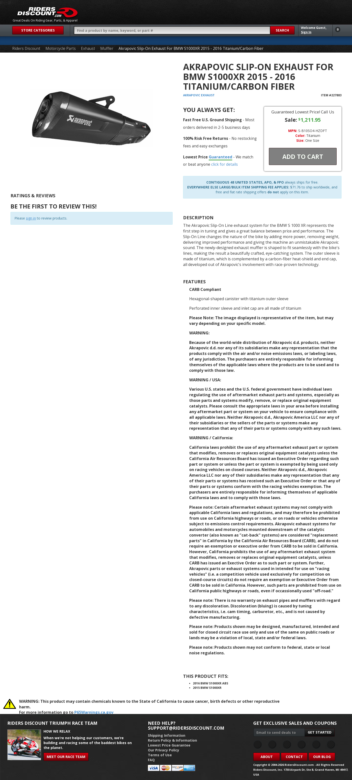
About (267, 756)
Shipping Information (166, 735)
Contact (294, 756)
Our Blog (322, 756)
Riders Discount (26, 48)
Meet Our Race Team (66, 756)
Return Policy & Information (172, 740)
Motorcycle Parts (60, 48)
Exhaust (88, 48)
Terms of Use (160, 755)
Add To (302, 156)
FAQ (151, 760)
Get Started (319, 732)
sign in (31, 218)
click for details (224, 164)
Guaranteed (220, 157)
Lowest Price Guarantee (169, 745)
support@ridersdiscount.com (186, 728)
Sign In (306, 32)
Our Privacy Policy (163, 750)
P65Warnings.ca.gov (93, 712)
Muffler (106, 48)
